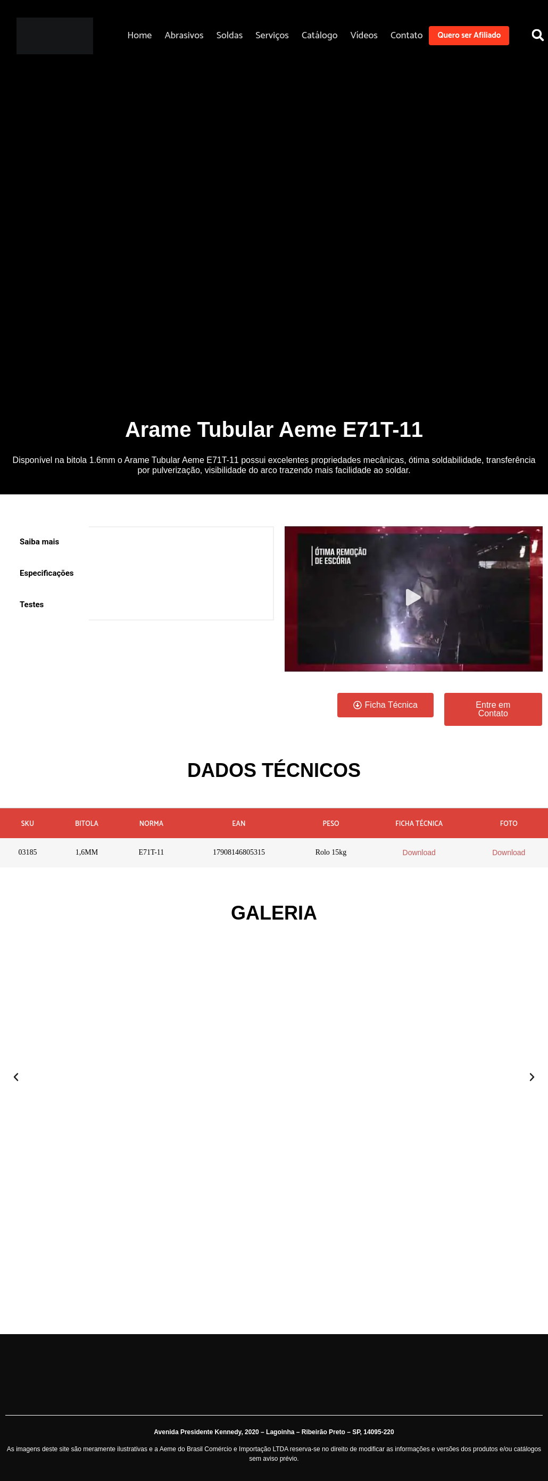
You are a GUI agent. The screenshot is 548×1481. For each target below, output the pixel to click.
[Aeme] (54, 36)
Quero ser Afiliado (469, 35)
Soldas (230, 36)
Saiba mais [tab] (39, 542)
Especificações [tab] (47, 573)
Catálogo (320, 36)
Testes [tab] (32, 604)
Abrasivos (183, 36)
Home (139, 36)
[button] (413, 599)
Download (419, 852)
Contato (407, 36)
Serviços (272, 36)
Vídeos (363, 36)
